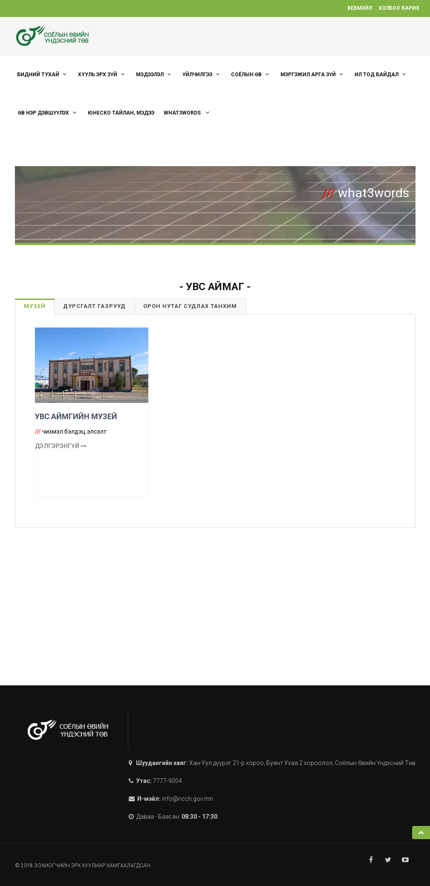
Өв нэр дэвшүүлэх (48, 112)
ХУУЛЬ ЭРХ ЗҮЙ (102, 74)
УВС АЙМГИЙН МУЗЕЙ (76, 416)
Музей (35, 306)
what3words (187, 112)
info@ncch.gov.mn (187, 798)
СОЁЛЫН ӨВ (251, 74)
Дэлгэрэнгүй (61, 446)
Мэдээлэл (154, 74)
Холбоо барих (398, 8)
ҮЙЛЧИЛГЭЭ (202, 74)
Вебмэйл (359, 8)
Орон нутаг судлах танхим (190, 306)
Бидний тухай (43, 74)
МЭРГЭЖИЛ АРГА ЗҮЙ (312, 74)
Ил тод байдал (381, 74)
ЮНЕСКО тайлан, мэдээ (121, 113)
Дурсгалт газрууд (94, 306)
